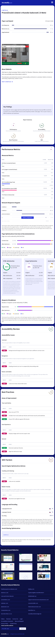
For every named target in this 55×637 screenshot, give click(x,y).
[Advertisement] (27, 39)
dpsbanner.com (5, 606)
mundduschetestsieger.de (34, 613)
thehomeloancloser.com (34, 606)
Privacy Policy (4, 623)
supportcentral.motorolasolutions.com (38, 599)
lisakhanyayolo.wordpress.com (9, 589)
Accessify (7, 3)
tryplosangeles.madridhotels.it (36, 592)
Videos (3, 619)
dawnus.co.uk (4, 592)
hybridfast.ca (31, 610)
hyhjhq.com (31, 589)
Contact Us (15, 619)
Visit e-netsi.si (7, 82)
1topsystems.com (5, 610)
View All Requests (27, 217)
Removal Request (19, 621)
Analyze (23, 628)
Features (8, 619)
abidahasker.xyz (32, 596)
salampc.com (4, 603)
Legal (21, 619)
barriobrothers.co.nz (6, 613)
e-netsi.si (5, 10)
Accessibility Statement (7, 621)
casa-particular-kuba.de (7, 596)
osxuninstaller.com (33, 603)
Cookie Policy (13, 623)
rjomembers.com (5, 599)
